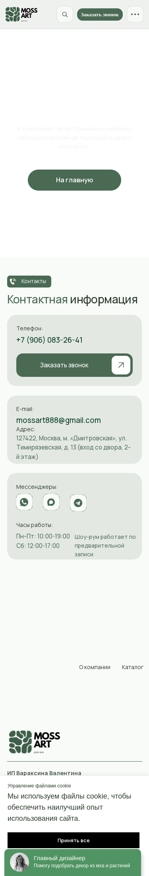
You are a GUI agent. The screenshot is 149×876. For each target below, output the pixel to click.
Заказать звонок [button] (100, 14)
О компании (94, 667)
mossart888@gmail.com (58, 420)
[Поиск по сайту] (64, 14)
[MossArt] (21, 14)
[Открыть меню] (135, 14)
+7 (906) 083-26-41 (49, 340)
